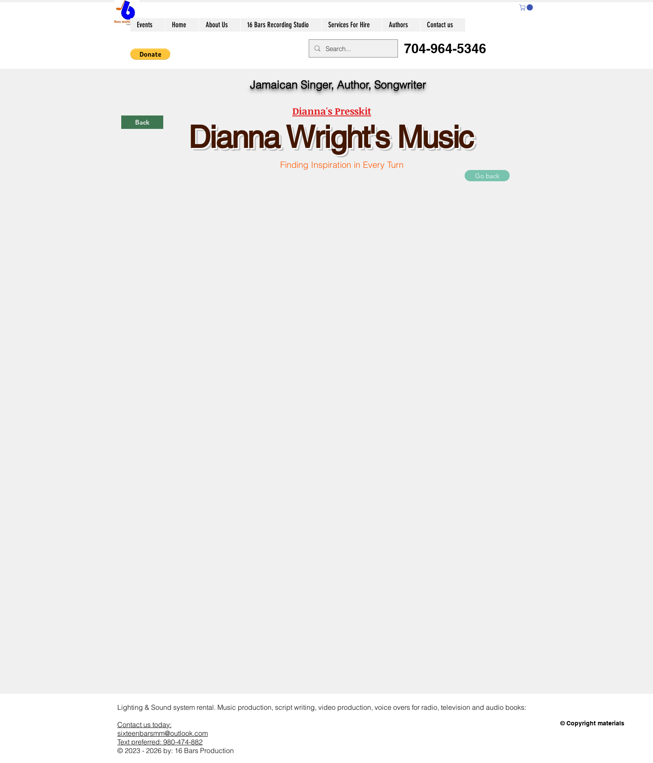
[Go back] (487, 175)
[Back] (142, 122)
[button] (526, 7)
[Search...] (352, 48)
